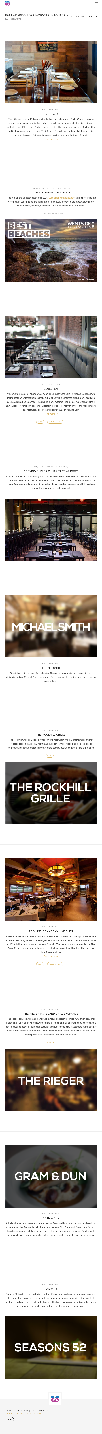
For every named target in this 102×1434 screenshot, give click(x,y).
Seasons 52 (51, 1288)
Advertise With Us (61, 188)
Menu (40, 421)
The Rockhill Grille (51, 734)
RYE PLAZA (51, 114)
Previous (7, 248)
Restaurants (77, 17)
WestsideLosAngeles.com (62, 198)
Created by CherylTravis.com (24, 1413)
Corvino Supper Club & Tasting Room (51, 471)
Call (43, 109)
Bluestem (51, 389)
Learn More (51, 213)
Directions (53, 109)
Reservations (55, 421)
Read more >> (51, 139)
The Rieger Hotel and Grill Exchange (51, 1013)
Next (94, 248)
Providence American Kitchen (51, 931)
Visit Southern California (51, 192)
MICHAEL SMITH (51, 668)
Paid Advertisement (39, 188)
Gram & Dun (51, 1218)
